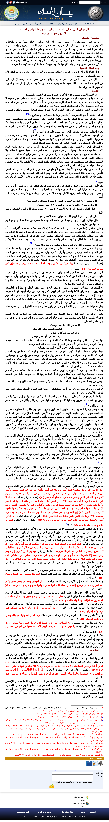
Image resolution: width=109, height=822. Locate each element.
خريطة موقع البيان (45, 812)
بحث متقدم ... (74, 2)
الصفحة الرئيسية (88, 24)
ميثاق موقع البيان (67, 812)
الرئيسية (93, 812)
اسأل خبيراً (39, 24)
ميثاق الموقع (73, 24)
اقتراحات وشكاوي (22, 812)
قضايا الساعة (50, 24)
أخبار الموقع (62, 24)
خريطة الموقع (27, 24)
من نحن (17, 24)
